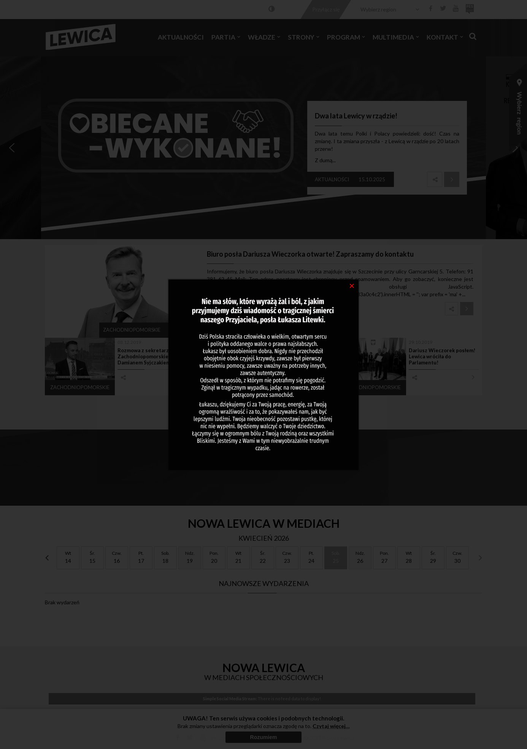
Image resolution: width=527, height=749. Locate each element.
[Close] (352, 285)
